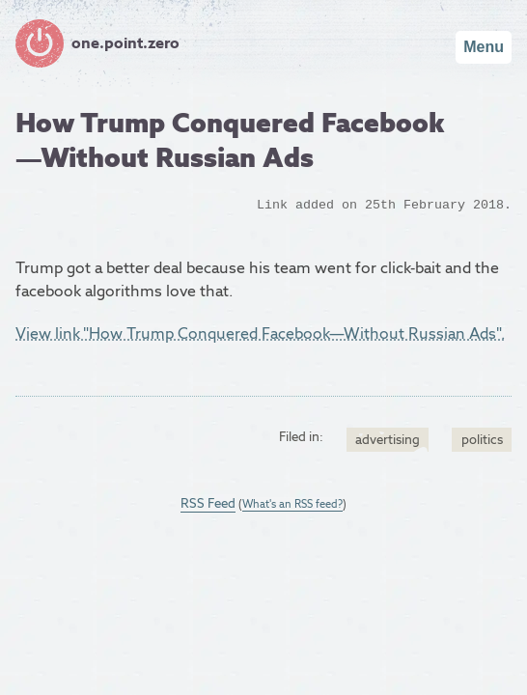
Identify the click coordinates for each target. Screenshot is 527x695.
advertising (387, 439)
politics (482, 439)
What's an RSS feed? (292, 504)
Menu (483, 47)
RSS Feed (208, 503)
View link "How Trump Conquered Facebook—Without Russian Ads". (260, 333)
